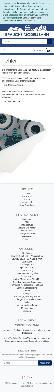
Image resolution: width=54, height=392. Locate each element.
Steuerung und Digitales (27, 273)
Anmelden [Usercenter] (38, 50)
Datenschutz (27, 225)
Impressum (27, 219)
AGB (27, 222)
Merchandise (27, 308)
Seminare (27, 311)
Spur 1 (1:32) (27, 270)
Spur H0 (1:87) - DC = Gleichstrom (27, 259)
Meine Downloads (27, 205)
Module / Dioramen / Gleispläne (27, 279)
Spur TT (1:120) (27, 267)
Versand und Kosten (27, 228)
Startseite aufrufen (13, 85)
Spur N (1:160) (27, 265)
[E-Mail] (20, 363)
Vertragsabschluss (27, 233)
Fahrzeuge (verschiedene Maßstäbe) (27, 285)
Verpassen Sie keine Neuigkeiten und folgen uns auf (27, 330)
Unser (6, 338)
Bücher (27, 302)
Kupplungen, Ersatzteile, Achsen (27, 299)
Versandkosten (45, 383)
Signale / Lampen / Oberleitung (27, 282)
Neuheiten (27, 253)
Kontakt (27, 193)
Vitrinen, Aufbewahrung (27, 305)
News (27, 239)
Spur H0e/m (27, 262)
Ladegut (27, 293)
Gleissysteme (27, 276)
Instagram (27, 333)
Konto (27, 199)
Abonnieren (45, 363)
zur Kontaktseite (12, 101)
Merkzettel (27, 202)
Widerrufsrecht (27, 230)
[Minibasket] (48, 50)
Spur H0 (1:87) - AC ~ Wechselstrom (27, 256)
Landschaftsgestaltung (27, 288)
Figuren (27, 291)
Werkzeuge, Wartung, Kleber (27, 296)
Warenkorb (27, 196)
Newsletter (27, 236)
